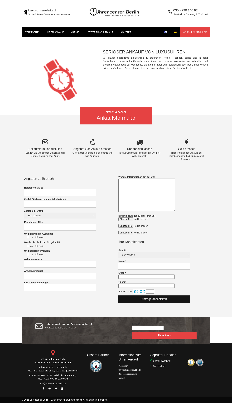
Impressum (123, 366)
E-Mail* (148, 326)
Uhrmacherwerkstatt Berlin (129, 370)
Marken (75, 32)
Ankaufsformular (195, 32)
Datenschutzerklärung (127, 374)
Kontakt (126, 32)
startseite (32, 32)
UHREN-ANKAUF (55, 32)
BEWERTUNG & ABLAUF (100, 32)
